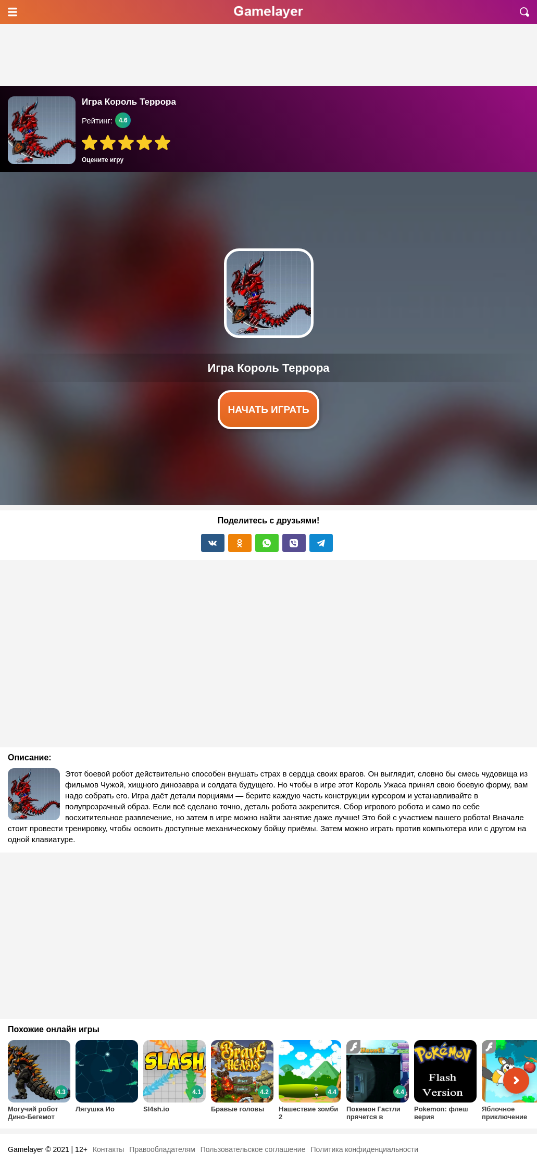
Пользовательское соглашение (253, 1149)
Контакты (108, 1149)
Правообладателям (162, 1149)
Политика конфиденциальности (364, 1149)
